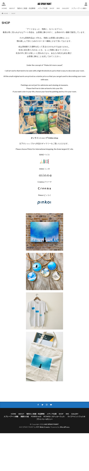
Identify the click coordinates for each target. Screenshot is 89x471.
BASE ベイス (44, 154)
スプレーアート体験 (78, 8)
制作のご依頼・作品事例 (26, 8)
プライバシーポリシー (44, 419)
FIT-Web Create (43, 427)
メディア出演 (42, 8)
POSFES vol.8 (36, 416)
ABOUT (12, 8)
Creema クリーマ (45, 182)
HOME (4, 8)
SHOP (52, 8)
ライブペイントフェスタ (76, 416)
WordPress (65, 427)
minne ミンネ (44, 169)
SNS (58, 8)
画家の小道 (25, 416)
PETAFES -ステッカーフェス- (54, 416)
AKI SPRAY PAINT (44, 4)
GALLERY (65, 8)
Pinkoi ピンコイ (44, 195)
